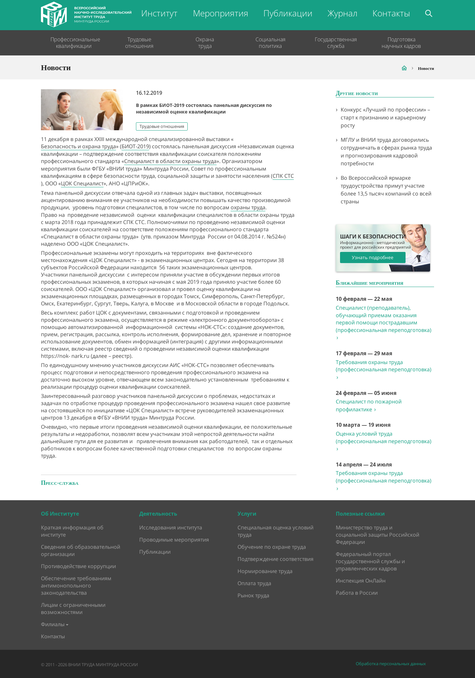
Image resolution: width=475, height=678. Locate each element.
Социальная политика (270, 43)
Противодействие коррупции (78, 566)
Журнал (342, 13)
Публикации (288, 13)
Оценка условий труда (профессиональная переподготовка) (383, 441)
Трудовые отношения (139, 43)
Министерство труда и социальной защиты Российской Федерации (377, 534)
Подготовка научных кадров (401, 43)
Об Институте (60, 513)
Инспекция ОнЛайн (361, 580)
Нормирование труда (265, 571)
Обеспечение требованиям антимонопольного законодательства (76, 585)
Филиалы (53, 624)
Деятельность (158, 513)
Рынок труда (253, 595)
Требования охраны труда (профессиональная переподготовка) (383, 370)
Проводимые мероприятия (174, 539)
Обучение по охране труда (272, 546)
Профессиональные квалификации (73, 43)
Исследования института (170, 527)
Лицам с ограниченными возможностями (73, 608)
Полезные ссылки (360, 513)
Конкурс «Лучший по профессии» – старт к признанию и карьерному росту (385, 117)
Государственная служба (336, 43)
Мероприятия (220, 13)
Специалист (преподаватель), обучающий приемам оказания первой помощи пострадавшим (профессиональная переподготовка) (383, 322)
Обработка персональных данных (391, 664)
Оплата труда (254, 583)
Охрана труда (205, 43)
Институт (159, 13)
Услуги (247, 513)
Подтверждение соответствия (276, 559)
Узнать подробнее (372, 257)
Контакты (391, 13)
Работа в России (357, 592)
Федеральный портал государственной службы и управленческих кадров (370, 561)
